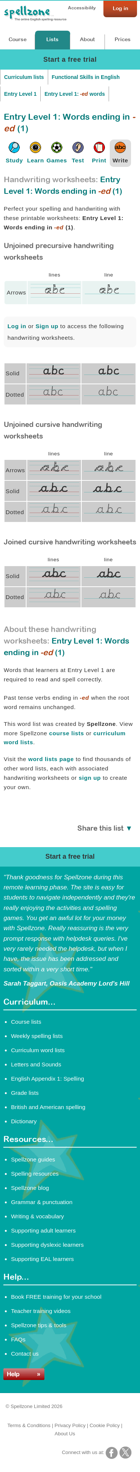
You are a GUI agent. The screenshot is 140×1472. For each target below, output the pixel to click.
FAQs (18, 1339)
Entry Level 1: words (74, 94)
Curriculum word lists (38, 1050)
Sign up (46, 326)
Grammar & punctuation (41, 1202)
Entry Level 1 (20, 94)
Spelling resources (35, 1173)
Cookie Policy (105, 1425)
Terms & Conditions (29, 1425)
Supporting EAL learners (42, 1259)
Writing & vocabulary (37, 1216)
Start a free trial (70, 59)
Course (18, 39)
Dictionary (24, 1121)
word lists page (51, 759)
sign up (90, 778)
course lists (66, 733)
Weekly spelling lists (37, 1036)
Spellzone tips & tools (38, 1325)
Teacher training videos (41, 1311)
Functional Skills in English (86, 77)
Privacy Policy (70, 1425)
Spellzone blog (30, 1188)
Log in (16, 326)
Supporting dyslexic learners (47, 1245)
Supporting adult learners (43, 1230)
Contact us (24, 1353)
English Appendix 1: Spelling (47, 1078)
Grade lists (24, 1093)
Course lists (26, 1022)
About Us (65, 1433)
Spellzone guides (33, 1159)
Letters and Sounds (36, 1064)
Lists (52, 39)
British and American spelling (48, 1107)
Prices (123, 39)
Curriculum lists (24, 77)
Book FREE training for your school (56, 1297)
